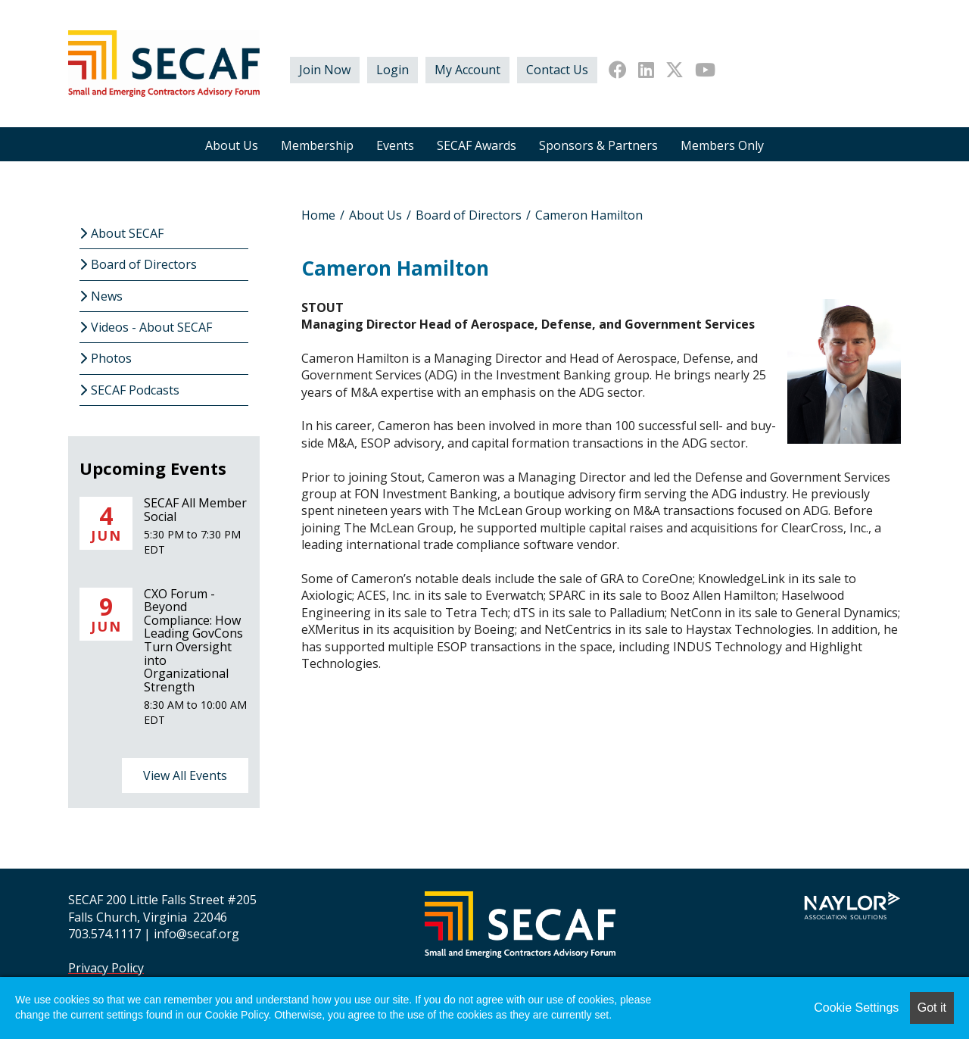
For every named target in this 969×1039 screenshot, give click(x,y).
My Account (467, 69)
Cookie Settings (856, 1007)
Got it (932, 1007)
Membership (317, 145)
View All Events (185, 775)
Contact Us (557, 69)
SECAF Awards (476, 145)
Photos (111, 358)
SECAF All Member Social (195, 510)
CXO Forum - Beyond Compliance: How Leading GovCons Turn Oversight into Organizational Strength (193, 640)
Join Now (325, 69)
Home (318, 215)
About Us (231, 145)
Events (395, 145)
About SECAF (127, 233)
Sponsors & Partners (598, 145)
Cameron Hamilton (589, 215)
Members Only (722, 145)
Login (392, 69)
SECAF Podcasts (135, 390)
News (107, 296)
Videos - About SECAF (151, 327)
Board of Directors (469, 215)
